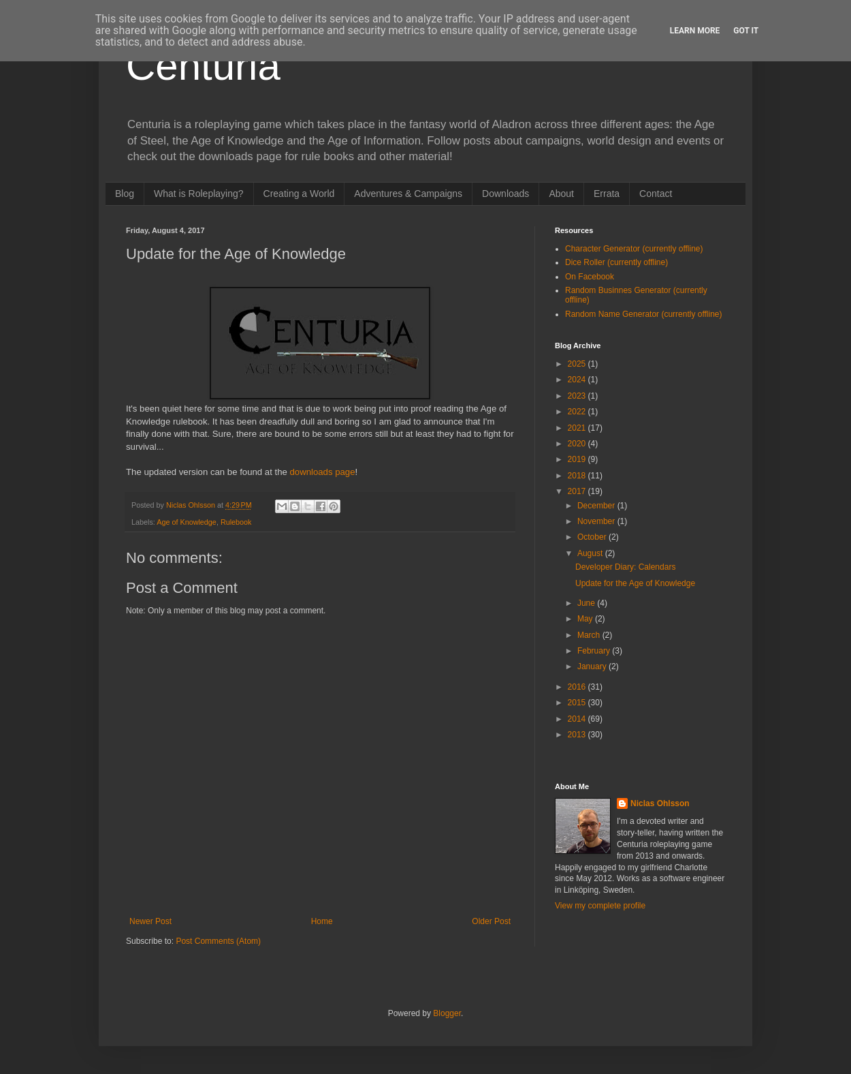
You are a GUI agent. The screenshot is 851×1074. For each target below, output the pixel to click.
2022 (578, 411)
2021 (578, 428)
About (561, 193)
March (590, 635)
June (587, 603)
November (597, 521)
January (593, 666)
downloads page (322, 472)
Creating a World (299, 193)
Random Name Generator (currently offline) (643, 314)
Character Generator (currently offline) (634, 249)
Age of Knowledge (186, 522)
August (591, 553)
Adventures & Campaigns (408, 193)
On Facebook (589, 276)
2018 (578, 475)
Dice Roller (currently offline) (616, 262)
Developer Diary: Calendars (625, 567)
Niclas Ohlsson (660, 803)
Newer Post (150, 921)
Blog (124, 193)
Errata (607, 193)
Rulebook (236, 522)
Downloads (505, 193)
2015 (578, 702)
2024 (578, 379)
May (586, 619)
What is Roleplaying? (199, 193)
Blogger (447, 1013)
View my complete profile (600, 905)
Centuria (203, 66)
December (597, 505)
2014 (578, 719)
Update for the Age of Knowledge (635, 583)
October (593, 537)
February (594, 651)
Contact (655, 193)
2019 (578, 459)
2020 (578, 443)
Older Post (491, 921)
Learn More (695, 30)
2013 (578, 734)
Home (322, 921)
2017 (578, 491)
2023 (578, 396)
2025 (578, 364)
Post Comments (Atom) (218, 941)
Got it (745, 30)
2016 (578, 687)
